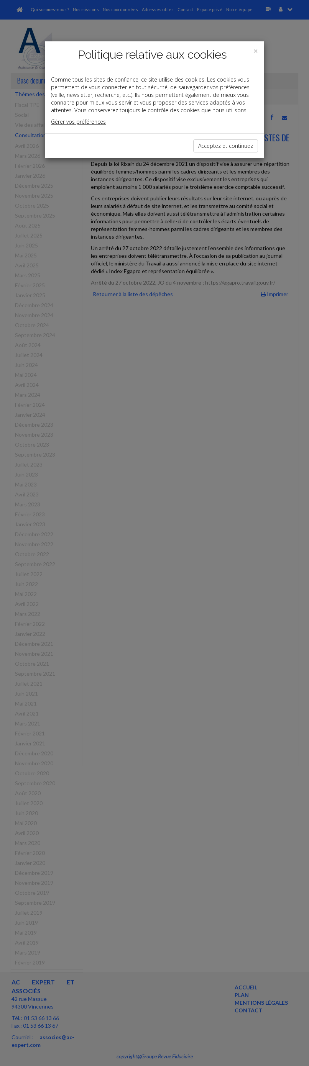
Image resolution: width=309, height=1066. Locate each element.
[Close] (255, 51)
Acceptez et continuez (225, 145)
